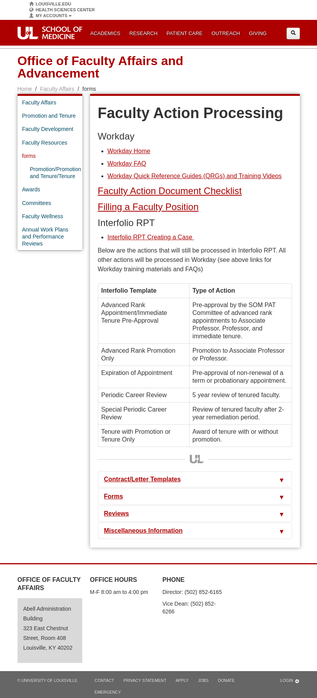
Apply (182, 680)
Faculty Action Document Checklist (170, 191)
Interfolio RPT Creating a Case (151, 237)
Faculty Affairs (57, 89)
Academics (105, 33)
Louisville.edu (50, 4)
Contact (104, 680)
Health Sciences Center (62, 9)
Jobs (203, 680)
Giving (258, 33)
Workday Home (129, 151)
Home (25, 89)
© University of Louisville (48, 680)
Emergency (108, 692)
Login (290, 681)
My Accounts (50, 15)
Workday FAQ (127, 163)
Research (143, 33)
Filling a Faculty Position (148, 206)
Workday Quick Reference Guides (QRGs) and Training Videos (195, 176)
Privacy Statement (144, 680)
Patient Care (184, 33)
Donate (226, 680)
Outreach (226, 33)
